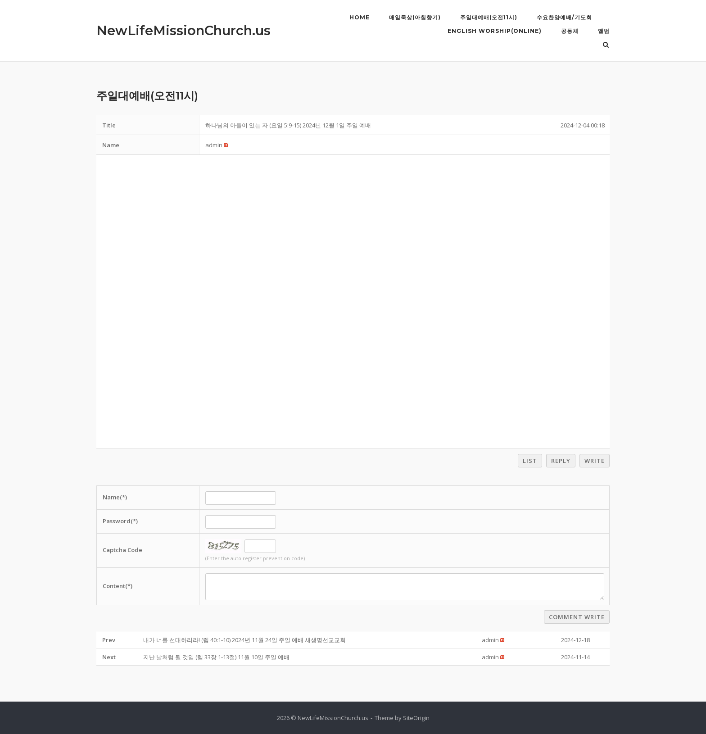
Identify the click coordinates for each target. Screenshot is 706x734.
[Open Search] (606, 45)
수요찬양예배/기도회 (564, 17)
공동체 (570, 30)
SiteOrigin (416, 718)
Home (359, 17)
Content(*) (117, 586)
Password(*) (120, 521)
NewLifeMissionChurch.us (183, 30)
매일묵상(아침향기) (415, 17)
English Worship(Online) (495, 30)
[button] (213, 145)
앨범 (604, 30)
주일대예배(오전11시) (488, 17)
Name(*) (115, 497)
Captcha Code (122, 550)
